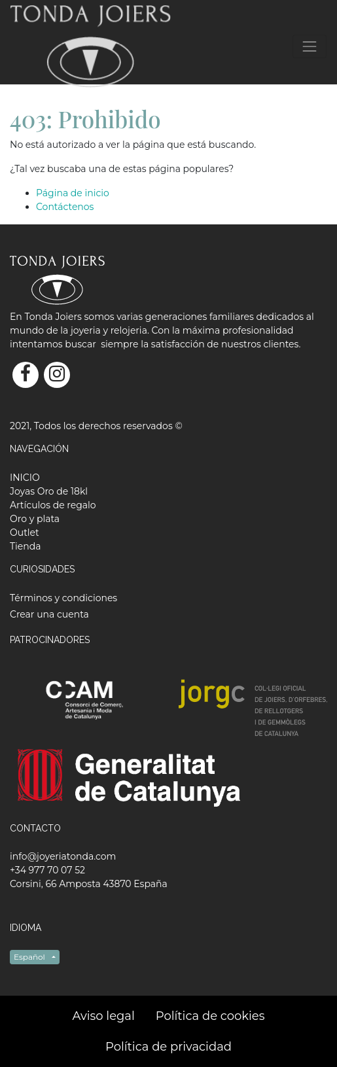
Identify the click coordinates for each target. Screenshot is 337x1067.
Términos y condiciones (63, 598)
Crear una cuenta (49, 614)
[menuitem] (25, 477)
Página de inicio (72, 193)
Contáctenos (65, 207)
